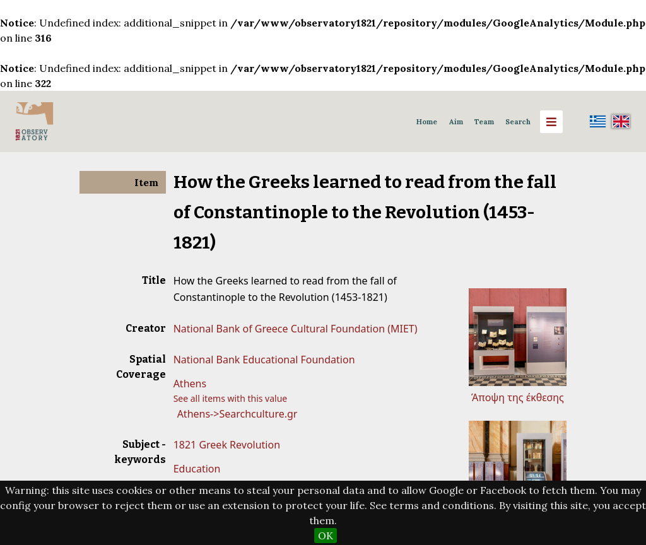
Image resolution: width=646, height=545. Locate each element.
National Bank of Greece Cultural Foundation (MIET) (295, 329)
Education (197, 469)
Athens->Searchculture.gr (237, 414)
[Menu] (551, 121)
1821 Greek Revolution (226, 445)
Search (518, 121)
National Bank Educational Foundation (264, 359)
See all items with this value (230, 398)
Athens (189, 383)
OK (325, 535)
